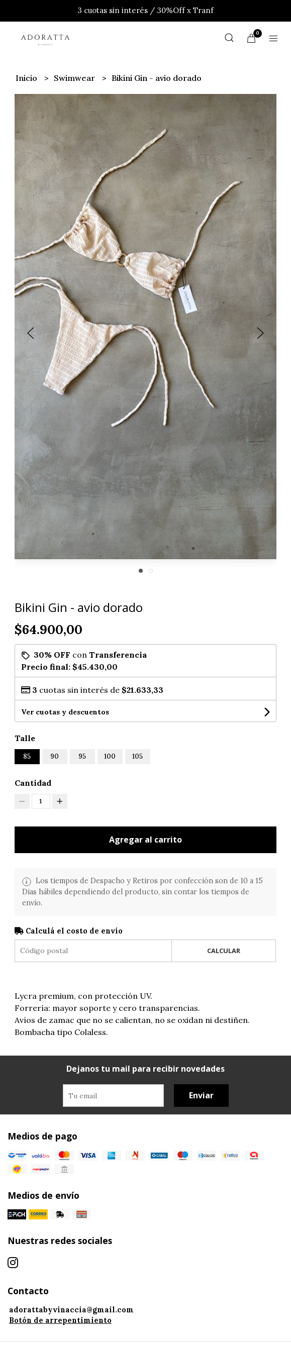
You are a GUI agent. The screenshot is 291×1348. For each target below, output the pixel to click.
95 (82, 756)
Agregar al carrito (145, 839)
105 (137, 756)
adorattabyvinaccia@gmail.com (71, 1309)
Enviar (201, 1095)
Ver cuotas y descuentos (65, 711)
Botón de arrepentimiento (60, 1320)
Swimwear (75, 78)
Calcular (223, 950)
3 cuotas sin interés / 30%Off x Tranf (145, 10)
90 (54, 756)
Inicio (27, 78)
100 (110, 756)
